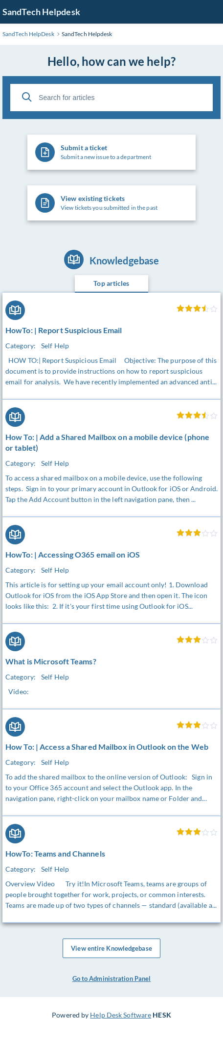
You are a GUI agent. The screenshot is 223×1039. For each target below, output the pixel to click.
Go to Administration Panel (111, 978)
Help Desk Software (120, 1015)
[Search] (27, 97)
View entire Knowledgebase (111, 948)
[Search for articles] (111, 97)
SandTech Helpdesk (41, 11)
